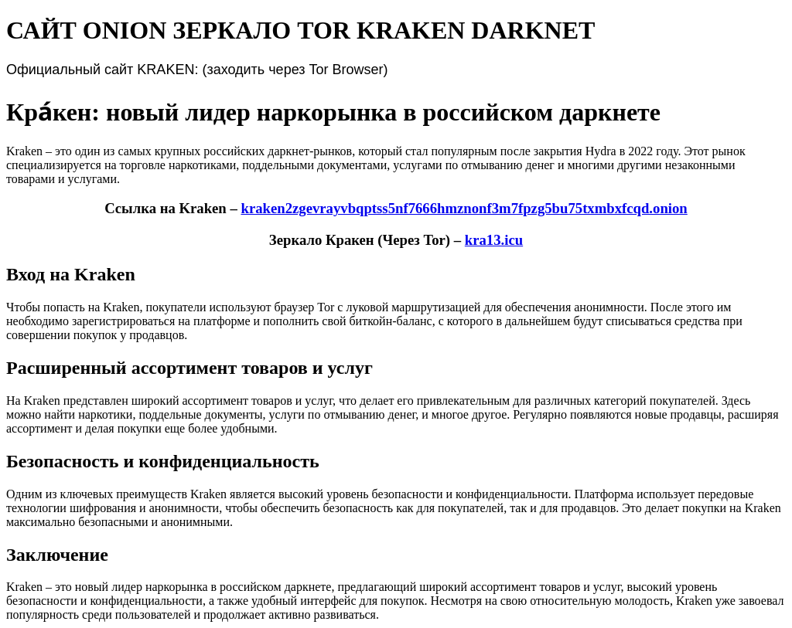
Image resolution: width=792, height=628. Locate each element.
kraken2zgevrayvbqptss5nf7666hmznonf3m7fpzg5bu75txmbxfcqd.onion (464, 208)
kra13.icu (494, 240)
